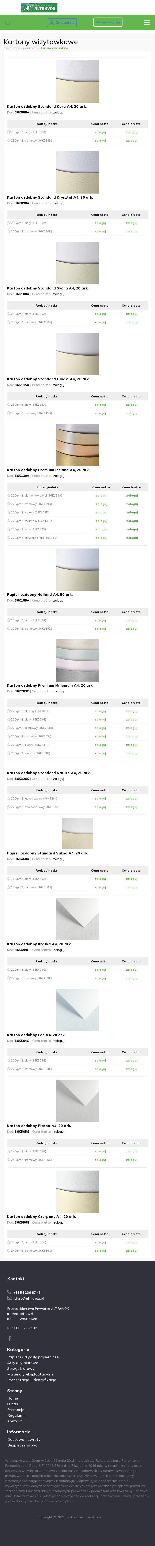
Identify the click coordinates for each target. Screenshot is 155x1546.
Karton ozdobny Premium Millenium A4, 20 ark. (50, 685)
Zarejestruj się (108, 22)
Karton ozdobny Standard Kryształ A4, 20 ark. (50, 197)
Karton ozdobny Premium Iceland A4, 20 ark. (48, 470)
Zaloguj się (61, 22)
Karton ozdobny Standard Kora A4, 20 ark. (47, 106)
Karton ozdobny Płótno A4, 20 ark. (39, 1125)
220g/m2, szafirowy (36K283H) (32, 728)
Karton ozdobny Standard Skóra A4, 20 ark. (47, 288)
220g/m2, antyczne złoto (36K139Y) (34, 537)
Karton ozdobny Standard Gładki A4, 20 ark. (48, 379)
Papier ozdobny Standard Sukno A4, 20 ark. (47, 853)
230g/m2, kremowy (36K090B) (31, 231)
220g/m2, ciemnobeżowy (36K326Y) (35, 807)
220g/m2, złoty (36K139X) (28, 529)
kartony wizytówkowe (55, 47)
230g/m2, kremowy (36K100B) (31, 322)
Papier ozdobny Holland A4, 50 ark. (40, 594)
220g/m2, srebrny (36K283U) (30, 753)
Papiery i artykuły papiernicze (19, 47)
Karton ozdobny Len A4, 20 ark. (36, 1035)
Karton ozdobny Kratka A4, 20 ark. (39, 944)
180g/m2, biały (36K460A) (28, 878)
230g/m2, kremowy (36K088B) (31, 140)
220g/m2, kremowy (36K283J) (31, 736)
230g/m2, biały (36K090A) (28, 223)
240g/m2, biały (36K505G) (28, 1151)
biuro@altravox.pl (29, 1298)
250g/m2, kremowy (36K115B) (31, 413)
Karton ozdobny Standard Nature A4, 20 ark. (49, 773)
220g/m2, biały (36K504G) (28, 1060)
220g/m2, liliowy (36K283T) (29, 744)
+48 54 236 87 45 (27, 1293)
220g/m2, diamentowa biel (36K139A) (36, 495)
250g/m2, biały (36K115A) (28, 404)
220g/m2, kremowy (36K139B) (31, 504)
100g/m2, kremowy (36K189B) (31, 628)
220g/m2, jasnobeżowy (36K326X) (34, 798)
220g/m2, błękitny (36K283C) (30, 711)
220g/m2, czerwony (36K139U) (32, 521)
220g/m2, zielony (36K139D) (30, 512)
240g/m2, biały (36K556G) (28, 1242)
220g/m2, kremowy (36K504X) (31, 1069)
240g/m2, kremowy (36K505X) (31, 1159)
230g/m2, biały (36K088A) (28, 132)
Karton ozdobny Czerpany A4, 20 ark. (41, 1216)
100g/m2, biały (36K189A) (28, 620)
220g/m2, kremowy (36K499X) (31, 978)
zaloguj (58, 112)
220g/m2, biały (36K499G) (28, 969)
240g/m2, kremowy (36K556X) (31, 1250)
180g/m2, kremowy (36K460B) (31, 887)
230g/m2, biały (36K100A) (28, 313)
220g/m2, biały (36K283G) (28, 719)
